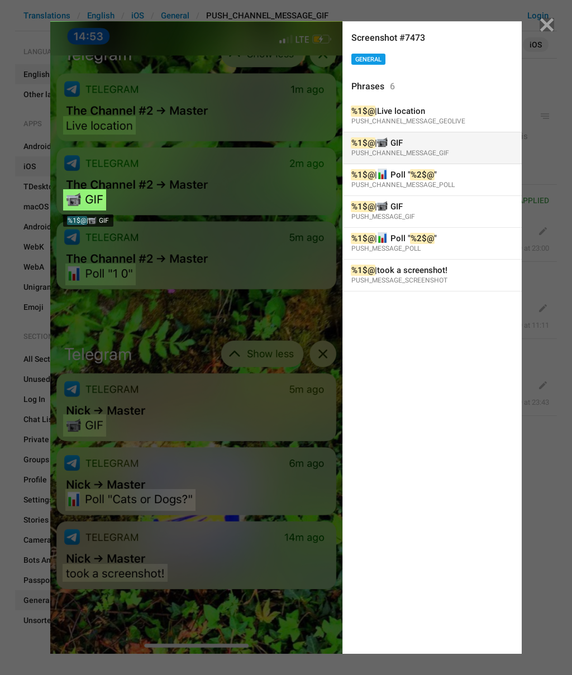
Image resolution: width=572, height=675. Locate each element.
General (368, 59)
